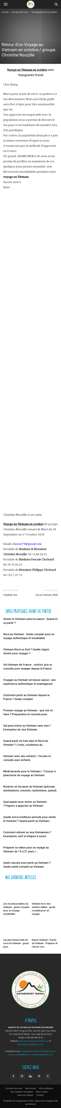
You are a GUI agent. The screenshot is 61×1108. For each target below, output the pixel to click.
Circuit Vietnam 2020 (46, 594)
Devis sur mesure (25, 1095)
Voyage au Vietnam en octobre (27, 69)
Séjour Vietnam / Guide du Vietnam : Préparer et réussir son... (44, 943)
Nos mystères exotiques (22, 1091)
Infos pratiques (46, 1088)
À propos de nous (19, 12)
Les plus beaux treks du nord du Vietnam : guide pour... (16, 943)
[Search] (56, 4)
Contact (40, 1095)
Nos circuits (30, 1088)
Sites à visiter (42, 1091)
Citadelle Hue (10, 594)
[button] (5, 4)
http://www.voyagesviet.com (30, 1044)
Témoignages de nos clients (44, 12)
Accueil (5, 12)
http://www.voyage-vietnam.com (33, 1041)
